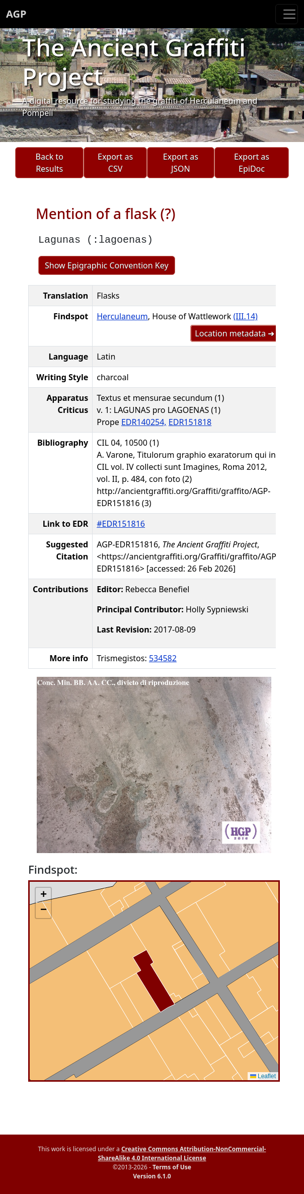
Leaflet (263, 1076)
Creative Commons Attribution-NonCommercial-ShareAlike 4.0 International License (182, 1153)
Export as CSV (115, 162)
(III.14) (245, 316)
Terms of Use (172, 1167)
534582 (163, 658)
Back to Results (49, 162)
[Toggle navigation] (286, 14)
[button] (43, 895)
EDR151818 (190, 422)
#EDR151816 (121, 523)
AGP (16, 14)
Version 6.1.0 (152, 1176)
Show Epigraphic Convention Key (107, 265)
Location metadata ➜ (234, 333)
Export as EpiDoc (251, 162)
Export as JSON (180, 162)
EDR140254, (144, 422)
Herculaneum (122, 316)
